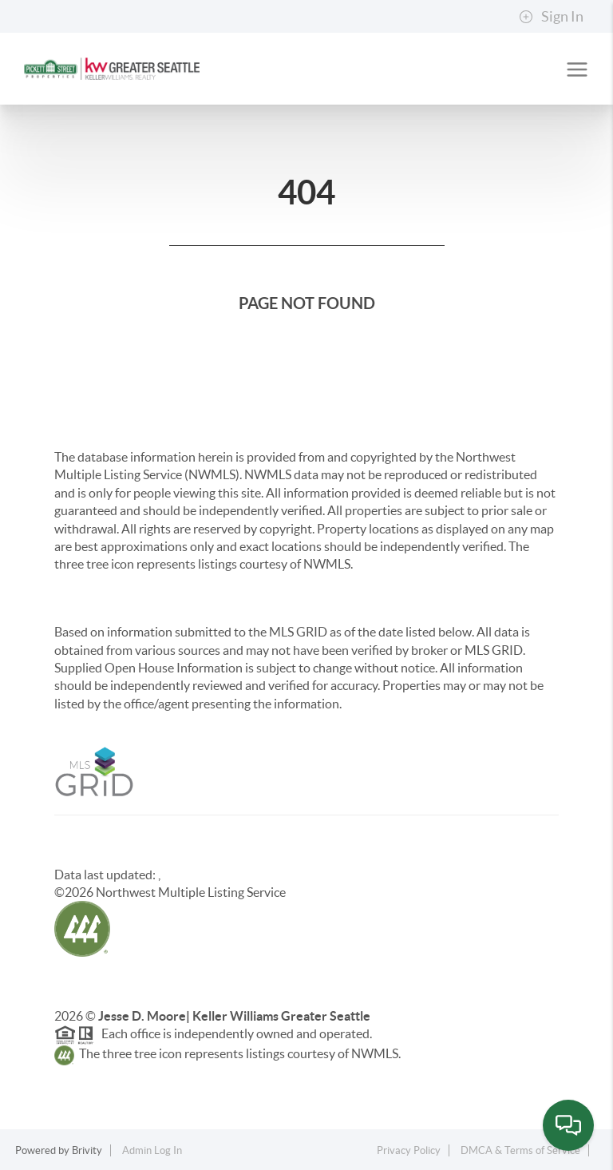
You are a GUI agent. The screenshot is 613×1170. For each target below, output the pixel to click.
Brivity (87, 1150)
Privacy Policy (409, 1150)
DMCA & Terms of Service (520, 1150)
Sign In (551, 17)
